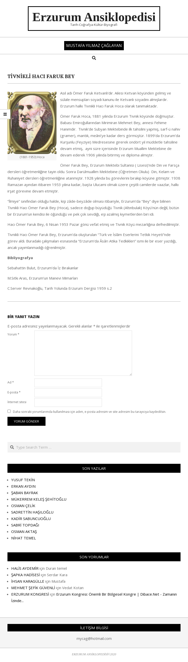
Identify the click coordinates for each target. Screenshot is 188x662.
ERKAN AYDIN (23, 486)
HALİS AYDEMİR (25, 568)
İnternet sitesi (16, 402)
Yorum (13, 334)
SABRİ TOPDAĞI (25, 524)
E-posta (14, 392)
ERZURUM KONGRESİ (30, 594)
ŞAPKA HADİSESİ (25, 574)
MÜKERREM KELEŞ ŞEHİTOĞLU (38, 499)
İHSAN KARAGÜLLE (27, 581)
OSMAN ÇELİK (23, 505)
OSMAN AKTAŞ (24, 531)
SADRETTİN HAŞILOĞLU (32, 512)
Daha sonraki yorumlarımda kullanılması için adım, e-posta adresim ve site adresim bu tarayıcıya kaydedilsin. (89, 412)
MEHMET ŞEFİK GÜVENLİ (33, 587)
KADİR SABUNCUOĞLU (31, 518)
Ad (10, 382)
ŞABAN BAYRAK (24, 492)
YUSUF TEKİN (23, 479)
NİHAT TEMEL (23, 537)
